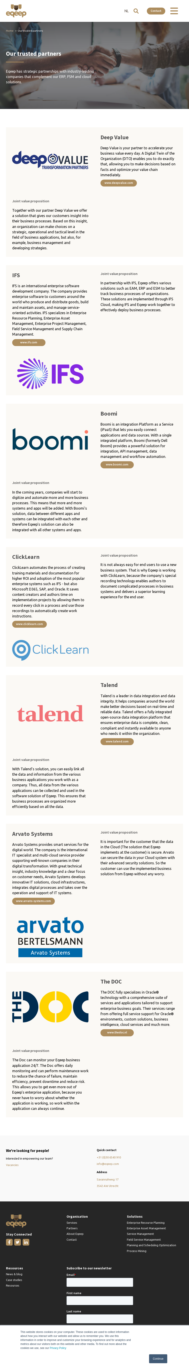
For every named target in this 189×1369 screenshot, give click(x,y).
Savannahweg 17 (107, 1180)
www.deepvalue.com (118, 182)
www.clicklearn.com (29, 624)
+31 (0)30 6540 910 (109, 1158)
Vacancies (12, 1165)
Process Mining (136, 1251)
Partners (72, 1229)
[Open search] (135, 11)
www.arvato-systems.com (33, 901)
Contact (155, 10)
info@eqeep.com (108, 1164)
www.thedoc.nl (117, 1033)
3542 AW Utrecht (108, 1186)
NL (126, 11)
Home (10, 30)
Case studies (14, 1280)
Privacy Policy (58, 1348)
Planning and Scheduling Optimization (151, 1246)
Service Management (140, 1234)
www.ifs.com (28, 342)
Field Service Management (144, 1240)
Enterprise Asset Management (146, 1229)
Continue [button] (158, 1358)
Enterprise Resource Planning (146, 1223)
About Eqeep (75, 1234)
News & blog (14, 1275)
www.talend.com (117, 742)
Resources (12, 1286)
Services (72, 1223)
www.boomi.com (117, 464)
